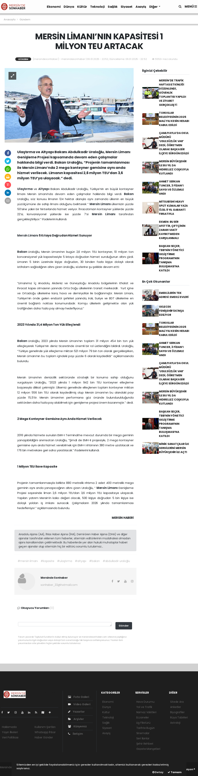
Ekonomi (54, 6)
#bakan (94, 561)
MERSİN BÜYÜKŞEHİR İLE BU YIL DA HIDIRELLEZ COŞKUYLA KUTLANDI (174, 167)
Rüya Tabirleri (179, 717)
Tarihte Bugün (145, 728)
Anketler (175, 707)
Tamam (175, 772)
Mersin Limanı (101, 204)
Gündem (25, 19)
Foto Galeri (78, 697)
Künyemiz (77, 726)
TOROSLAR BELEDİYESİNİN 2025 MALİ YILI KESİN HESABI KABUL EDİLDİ (174, 119)
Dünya (69, 6)
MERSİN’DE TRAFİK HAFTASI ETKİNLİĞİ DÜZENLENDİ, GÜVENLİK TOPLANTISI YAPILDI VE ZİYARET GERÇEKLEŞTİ (172, 93)
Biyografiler (177, 712)
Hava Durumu (145, 702)
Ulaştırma (25, 189)
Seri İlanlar (142, 738)
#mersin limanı (28, 561)
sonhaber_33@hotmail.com (59, 585)
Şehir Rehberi (144, 744)
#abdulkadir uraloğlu (116, 561)
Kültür (82, 6)
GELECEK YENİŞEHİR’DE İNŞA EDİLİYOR (171, 311)
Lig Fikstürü (143, 723)
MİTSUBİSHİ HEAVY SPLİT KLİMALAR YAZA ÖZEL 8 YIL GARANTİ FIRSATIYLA (173, 208)
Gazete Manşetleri (148, 749)
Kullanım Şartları (45, 727)
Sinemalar (142, 733)
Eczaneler (142, 717)
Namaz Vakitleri (146, 712)
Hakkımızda (9, 727)
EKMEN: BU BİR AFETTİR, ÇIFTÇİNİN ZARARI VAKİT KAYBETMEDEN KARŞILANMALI (172, 230)
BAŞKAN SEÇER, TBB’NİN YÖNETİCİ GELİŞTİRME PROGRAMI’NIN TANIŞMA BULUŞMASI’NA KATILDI (171, 258)
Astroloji (175, 723)
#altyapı (80, 561)
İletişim (75, 734)
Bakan (129, 194)
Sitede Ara (176, 702)
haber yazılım (9, 771)
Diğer (153, 6)
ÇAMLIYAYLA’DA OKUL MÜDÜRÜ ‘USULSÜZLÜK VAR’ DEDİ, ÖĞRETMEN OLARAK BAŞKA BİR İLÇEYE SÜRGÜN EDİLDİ (174, 143)
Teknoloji (97, 6)
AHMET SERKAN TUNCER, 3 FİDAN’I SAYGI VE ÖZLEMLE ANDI (171, 188)
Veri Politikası (10, 737)
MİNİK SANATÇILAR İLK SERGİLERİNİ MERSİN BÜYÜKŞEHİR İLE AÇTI (174, 448)
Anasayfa (10, 19)
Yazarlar (76, 712)
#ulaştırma (64, 561)
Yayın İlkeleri (10, 732)
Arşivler (76, 719)
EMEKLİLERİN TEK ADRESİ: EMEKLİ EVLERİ (174, 295)
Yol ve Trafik (144, 707)
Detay (157, 772)
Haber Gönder (44, 737)
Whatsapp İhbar (45, 732)
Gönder (124, 625)
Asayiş (141, 6)
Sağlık (113, 6)
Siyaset (126, 6)
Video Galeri (79, 704)
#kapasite (47, 561)
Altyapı (44, 189)
